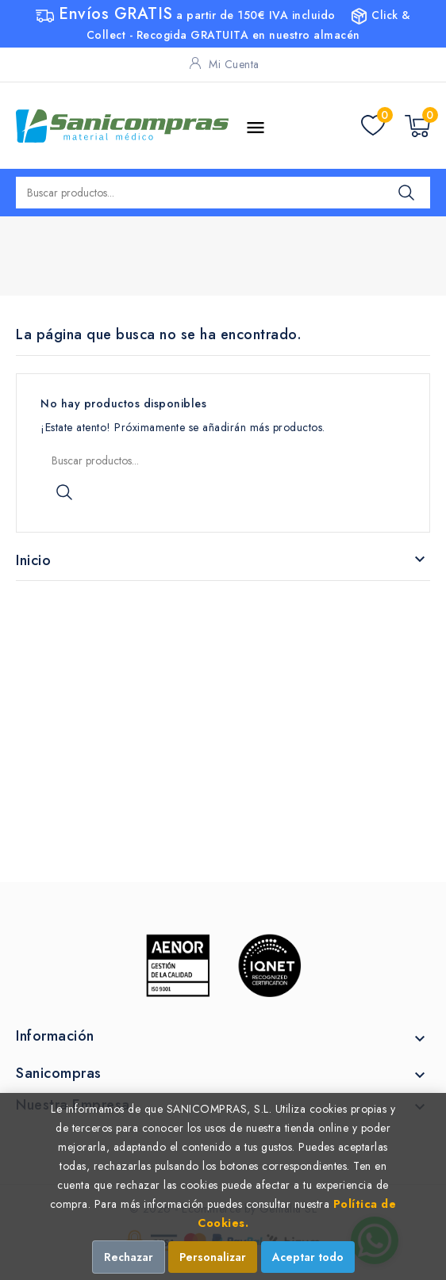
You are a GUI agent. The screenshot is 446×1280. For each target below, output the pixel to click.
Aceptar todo (308, 1257)
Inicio (33, 560)
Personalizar (212, 1257)
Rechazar (128, 1257)
